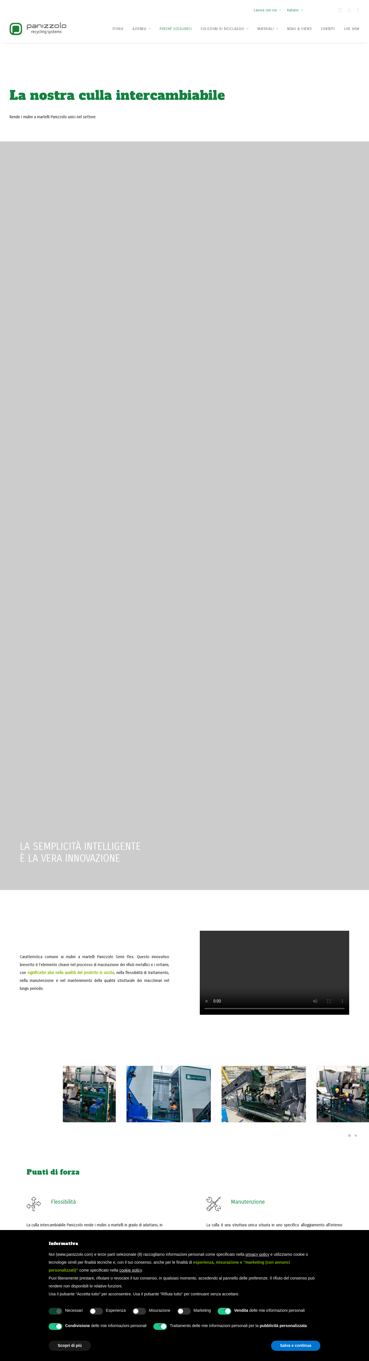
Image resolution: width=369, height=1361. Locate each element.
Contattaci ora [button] (305, 1103)
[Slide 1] (360, 484)
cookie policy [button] (130, 1270)
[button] (340, 11)
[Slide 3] (337, 903)
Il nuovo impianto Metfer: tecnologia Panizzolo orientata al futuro (165, 851)
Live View (351, 29)
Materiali (268, 29)
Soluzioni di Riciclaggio (224, 29)
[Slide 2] (331, 903)
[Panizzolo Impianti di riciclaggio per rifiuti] (38, 28)
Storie (118, 29)
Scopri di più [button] (48, 879)
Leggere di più (154, 879)
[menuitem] (268, 7)
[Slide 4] (343, 903)
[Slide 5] (349, 903)
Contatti (328, 29)
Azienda (141, 29)
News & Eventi (299, 29)
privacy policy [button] (257, 1254)
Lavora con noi (267, 10)
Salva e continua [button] (295, 1345)
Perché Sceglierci (176, 29)
